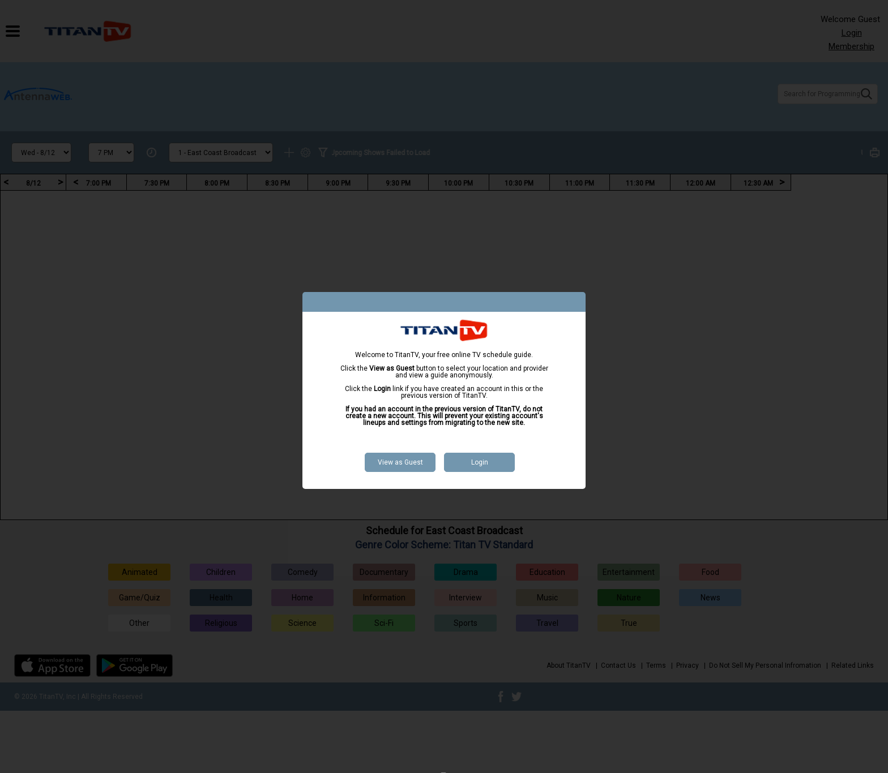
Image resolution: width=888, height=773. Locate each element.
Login (479, 462)
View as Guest (400, 462)
